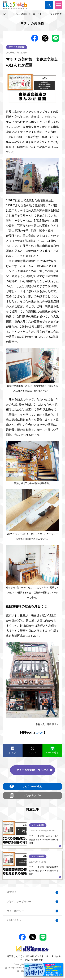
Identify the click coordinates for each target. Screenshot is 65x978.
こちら (39, 732)
